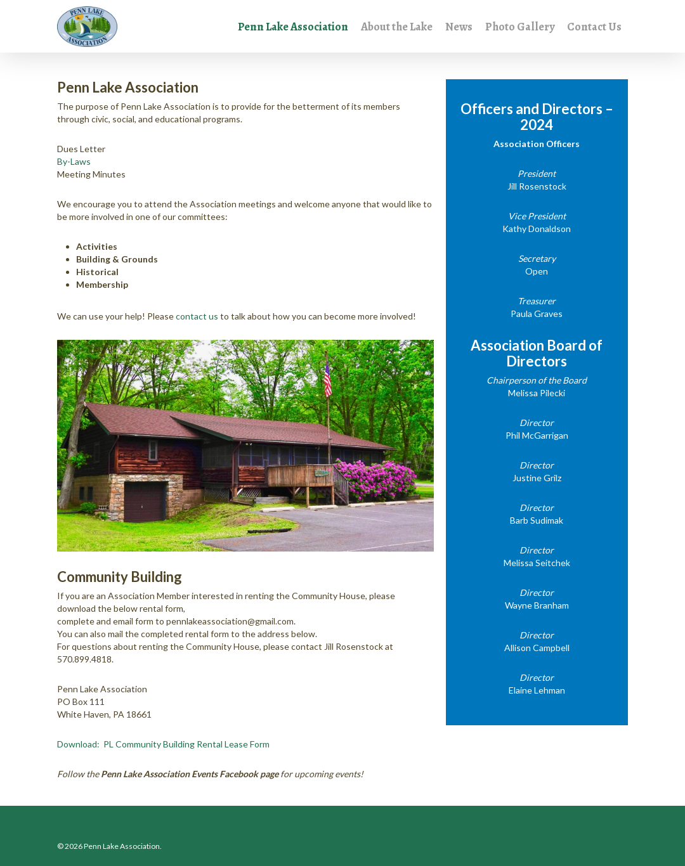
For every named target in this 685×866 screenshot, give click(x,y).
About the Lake (397, 27)
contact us (197, 316)
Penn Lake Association (293, 27)
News (459, 27)
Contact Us (594, 27)
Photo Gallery (519, 27)
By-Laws (74, 161)
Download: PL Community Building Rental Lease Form (163, 744)
